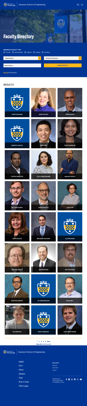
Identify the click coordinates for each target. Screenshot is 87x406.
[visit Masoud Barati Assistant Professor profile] (70, 164)
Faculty (8, 52)
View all (5, 73)
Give (21, 366)
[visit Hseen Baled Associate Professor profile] (70, 102)
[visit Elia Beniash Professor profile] (17, 320)
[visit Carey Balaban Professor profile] (17, 102)
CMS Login (23, 386)
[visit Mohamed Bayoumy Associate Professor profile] (43, 226)
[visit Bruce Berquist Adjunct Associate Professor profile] (43, 320)
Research (54, 365)
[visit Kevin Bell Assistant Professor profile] (70, 289)
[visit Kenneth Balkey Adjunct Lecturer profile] (17, 133)
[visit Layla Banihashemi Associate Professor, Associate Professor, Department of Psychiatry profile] (43, 164)
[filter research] (63, 58)
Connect (54, 370)
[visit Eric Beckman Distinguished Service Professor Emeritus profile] (70, 258)
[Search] (22, 65)
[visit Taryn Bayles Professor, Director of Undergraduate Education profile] (17, 226)
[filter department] (22, 58)
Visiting (38, 52)
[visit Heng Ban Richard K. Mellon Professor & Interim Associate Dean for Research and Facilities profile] (43, 133)
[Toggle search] (78, 5)
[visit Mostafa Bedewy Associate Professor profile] (17, 289)
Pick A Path (24, 382)
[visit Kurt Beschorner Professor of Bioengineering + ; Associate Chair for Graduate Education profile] (70, 320)
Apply (21, 362)
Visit (21, 378)
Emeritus (47, 52)
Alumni (22, 374)
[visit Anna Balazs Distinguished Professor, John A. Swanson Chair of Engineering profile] (43, 102)
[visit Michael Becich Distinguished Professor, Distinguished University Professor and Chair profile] (17, 258)
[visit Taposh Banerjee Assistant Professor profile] (17, 164)
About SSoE (55, 367)
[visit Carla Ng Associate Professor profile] (70, 195)
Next (48, 341)
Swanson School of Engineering (32, 5)
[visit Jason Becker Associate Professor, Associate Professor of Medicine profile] (43, 258)
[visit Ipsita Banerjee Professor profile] (70, 133)
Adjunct (29, 52)
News (21, 370)
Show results (62, 65)
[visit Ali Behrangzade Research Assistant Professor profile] (43, 289)
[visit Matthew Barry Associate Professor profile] (17, 195)
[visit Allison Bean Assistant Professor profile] (70, 226)
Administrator (19, 52)
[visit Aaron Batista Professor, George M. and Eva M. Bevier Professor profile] (43, 195)
